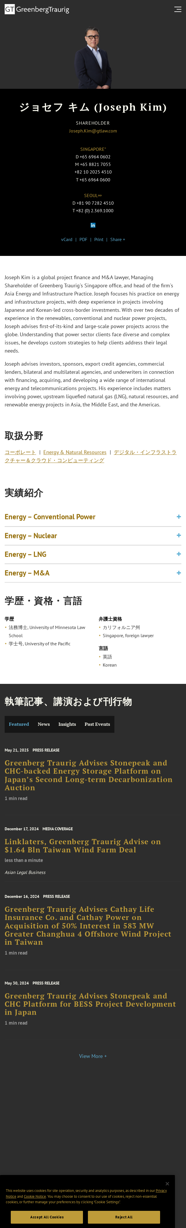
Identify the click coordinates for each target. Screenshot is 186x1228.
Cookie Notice (35, 1208)
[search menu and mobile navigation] (179, 9)
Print (98, 239)
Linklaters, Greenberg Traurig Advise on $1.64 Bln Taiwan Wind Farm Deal (83, 852)
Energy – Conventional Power (50, 523)
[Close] (167, 1195)
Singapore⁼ (93, 149)
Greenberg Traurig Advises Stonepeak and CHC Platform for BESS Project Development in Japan (90, 1010)
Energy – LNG (25, 561)
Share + (117, 239)
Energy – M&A (27, 580)
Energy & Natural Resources (75, 454)
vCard (66, 239)
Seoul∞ (93, 195)
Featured (19, 724)
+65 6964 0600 (94, 180)
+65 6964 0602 (95, 157)
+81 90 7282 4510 (95, 203)
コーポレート (20, 454)
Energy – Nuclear (31, 542)
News (44, 724)
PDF (83, 239)
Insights (67, 724)
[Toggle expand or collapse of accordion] (178, 524)
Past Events (97, 724)
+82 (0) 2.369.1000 (95, 210)
